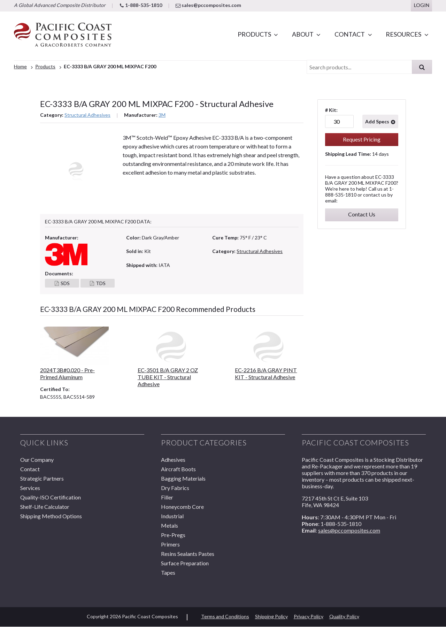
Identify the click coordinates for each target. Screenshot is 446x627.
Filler (167, 497)
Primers (170, 544)
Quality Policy (344, 616)
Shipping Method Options (51, 516)
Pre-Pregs (173, 535)
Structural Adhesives (87, 115)
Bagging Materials (183, 478)
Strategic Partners (42, 478)
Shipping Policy (271, 616)
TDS (101, 283)
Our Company (37, 459)
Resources (403, 34)
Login (421, 5)
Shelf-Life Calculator (44, 506)
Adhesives (173, 459)
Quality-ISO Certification (50, 497)
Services (30, 487)
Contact (349, 34)
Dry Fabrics (175, 487)
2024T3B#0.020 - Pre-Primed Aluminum (67, 373)
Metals (169, 525)
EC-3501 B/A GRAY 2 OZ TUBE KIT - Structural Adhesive (168, 377)
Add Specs (377, 121)
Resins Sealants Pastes (187, 553)
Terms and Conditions (225, 616)
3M (162, 115)
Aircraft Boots (178, 469)
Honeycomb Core (182, 506)
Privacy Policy (308, 616)
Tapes (168, 572)
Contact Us (361, 214)
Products (254, 34)
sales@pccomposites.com (208, 5)
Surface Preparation (185, 563)
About (303, 34)
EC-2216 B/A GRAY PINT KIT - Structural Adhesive (266, 373)
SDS (65, 283)
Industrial (172, 516)
